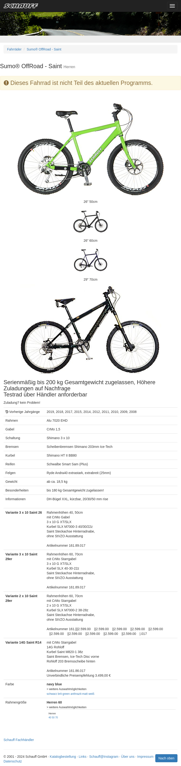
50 (53, 717)
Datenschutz (13, 761)
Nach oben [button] (166, 758)
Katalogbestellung (63, 756)
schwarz (52, 693)
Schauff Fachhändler (19, 740)
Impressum (145, 756)
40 (50, 717)
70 (56, 717)
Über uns (128, 756)
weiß (91, 693)
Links (82, 756)
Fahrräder (14, 49)
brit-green (64, 693)
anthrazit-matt (79, 693)
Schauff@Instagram (103, 756)
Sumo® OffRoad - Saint (44, 49)
